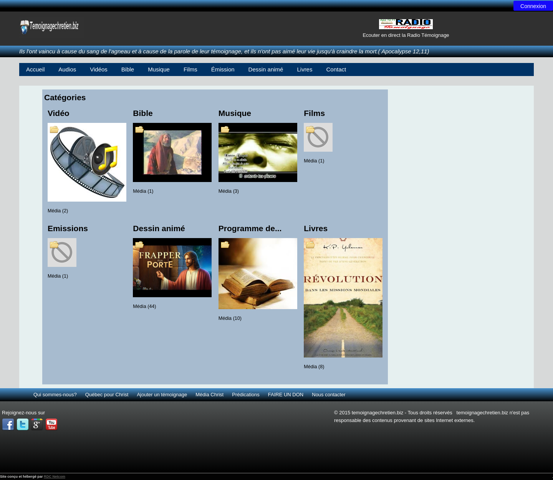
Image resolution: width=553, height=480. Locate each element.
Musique (159, 69)
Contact (336, 69)
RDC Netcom (54, 476)
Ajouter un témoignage (162, 394)
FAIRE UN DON (285, 394)
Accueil (35, 69)
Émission (223, 69)
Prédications (246, 394)
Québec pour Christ (107, 394)
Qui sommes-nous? (55, 394)
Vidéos (99, 69)
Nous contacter (328, 394)
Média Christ (209, 394)
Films (190, 69)
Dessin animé (265, 69)
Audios (67, 69)
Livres (304, 69)
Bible (127, 69)
